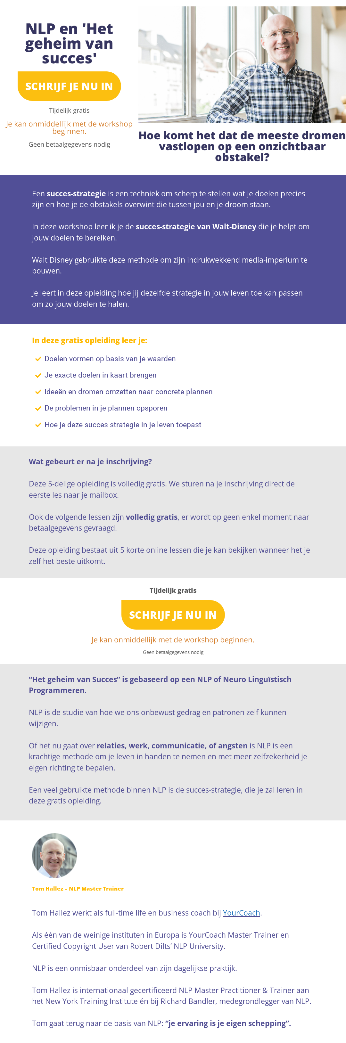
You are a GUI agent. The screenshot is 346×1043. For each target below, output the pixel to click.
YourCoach (241, 913)
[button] (242, 65)
